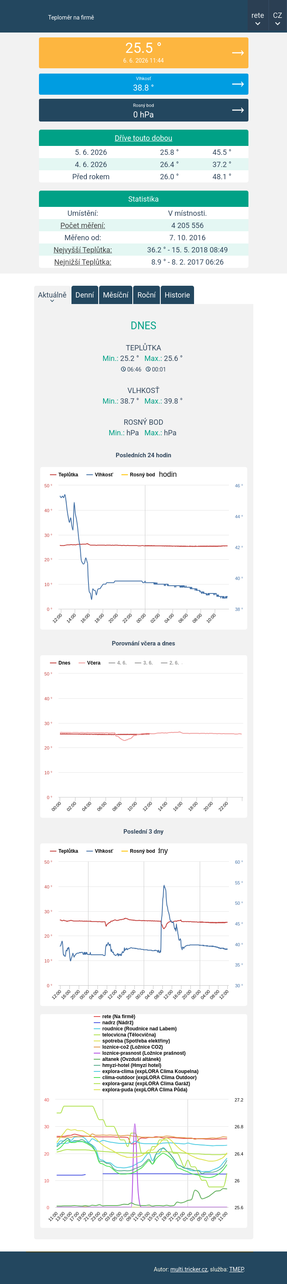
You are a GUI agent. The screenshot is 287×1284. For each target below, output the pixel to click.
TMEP (236, 1269)
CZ (278, 15)
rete (258, 15)
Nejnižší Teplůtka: (83, 262)
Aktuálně (52, 295)
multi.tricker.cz (188, 1269)
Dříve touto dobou (143, 138)
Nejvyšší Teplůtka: (83, 250)
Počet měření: (82, 225)
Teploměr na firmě (71, 17)
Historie (177, 295)
